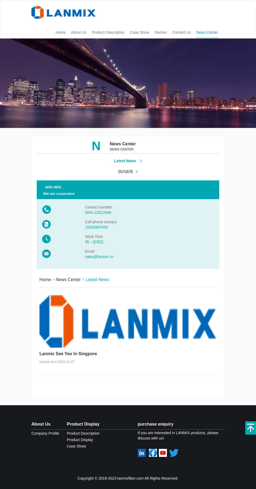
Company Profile (45, 433)
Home (60, 32)
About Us (79, 32)
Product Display (83, 424)
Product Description (108, 32)
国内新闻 (128, 171)
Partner (161, 32)
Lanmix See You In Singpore (68, 353)
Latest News (128, 161)
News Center (207, 32)
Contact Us (181, 32)
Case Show (139, 32)
